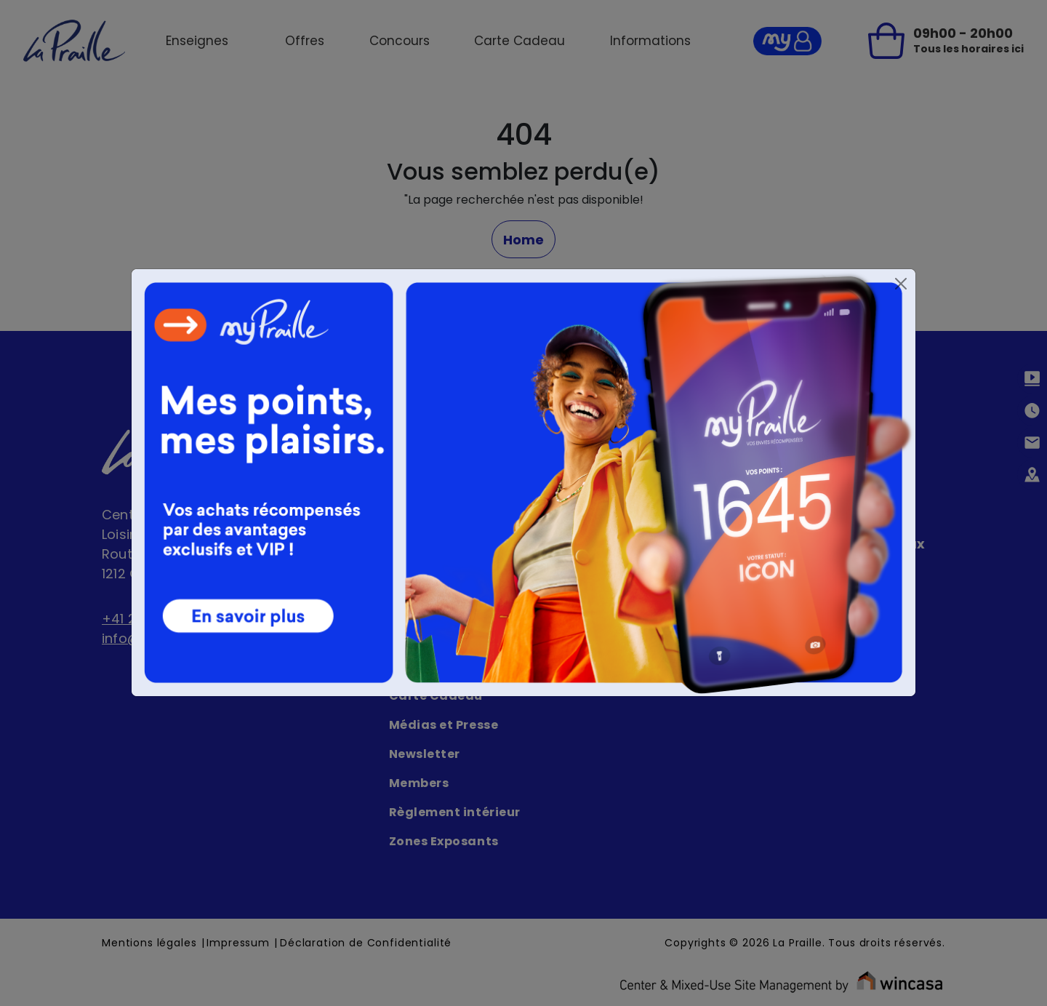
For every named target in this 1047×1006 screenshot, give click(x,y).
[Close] (901, 283)
